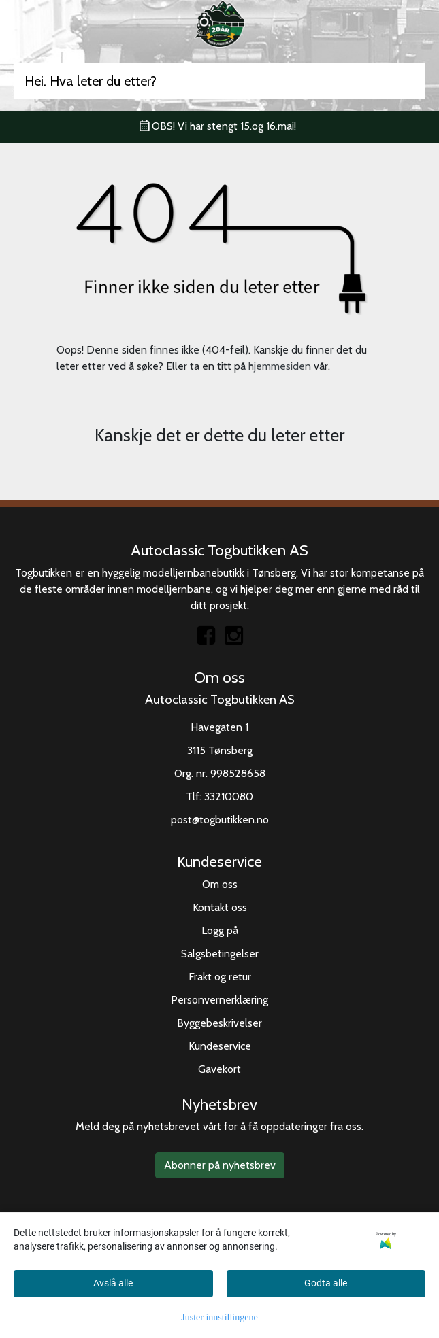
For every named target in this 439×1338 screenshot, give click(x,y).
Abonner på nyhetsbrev (220, 1165)
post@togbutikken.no (220, 819)
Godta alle (325, 1282)
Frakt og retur (220, 976)
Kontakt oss (220, 907)
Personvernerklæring (219, 999)
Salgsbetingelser (220, 953)
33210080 (228, 796)
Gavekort (219, 1069)
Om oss (220, 884)
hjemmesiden (279, 366)
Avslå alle (113, 1282)
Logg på (219, 930)
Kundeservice (220, 1046)
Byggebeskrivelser (219, 1022)
